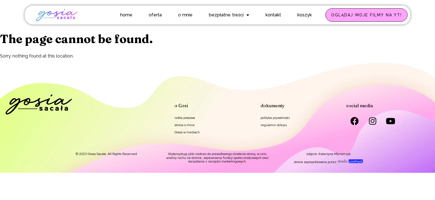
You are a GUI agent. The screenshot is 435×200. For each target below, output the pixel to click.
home (126, 15)
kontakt (273, 15)
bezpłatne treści (229, 15)
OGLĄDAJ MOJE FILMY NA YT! (366, 15)
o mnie (185, 15)
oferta (155, 15)
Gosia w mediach (187, 132)
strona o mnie (184, 125)
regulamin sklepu (274, 125)
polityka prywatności (275, 118)
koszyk (304, 15)
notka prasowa (184, 118)
